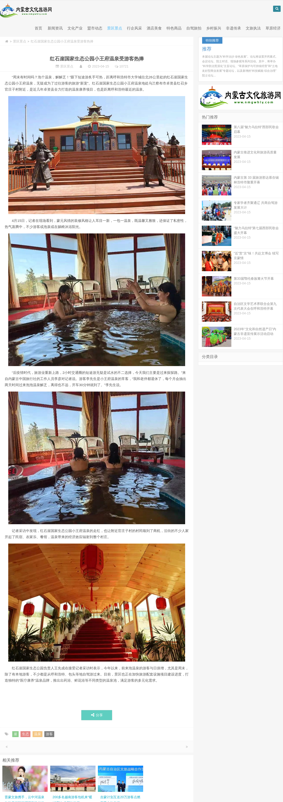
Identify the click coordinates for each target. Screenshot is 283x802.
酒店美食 (154, 28)
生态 (25, 734)
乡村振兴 (213, 28)
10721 (124, 66)
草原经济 (273, 28)
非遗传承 (233, 28)
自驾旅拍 (193, 28)
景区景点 (114, 28)
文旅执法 (253, 28)
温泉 (37, 734)
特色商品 (174, 28)
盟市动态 (94, 28)
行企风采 (134, 28)
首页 (38, 28)
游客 (49, 734)
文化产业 (75, 28)
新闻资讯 (55, 28)
